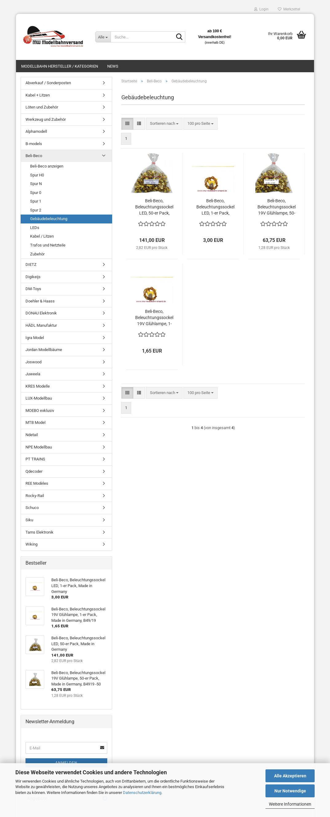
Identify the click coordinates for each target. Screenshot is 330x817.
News (112, 66)
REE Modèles (37, 483)
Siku (29, 520)
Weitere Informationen (290, 804)
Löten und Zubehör (42, 107)
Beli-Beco (34, 155)
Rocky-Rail (35, 495)
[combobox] (164, 124)
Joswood (33, 362)
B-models (34, 143)
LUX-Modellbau (39, 398)
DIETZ (31, 264)
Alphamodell (36, 131)
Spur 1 (35, 201)
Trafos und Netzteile (47, 245)
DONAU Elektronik (41, 313)
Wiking (31, 544)
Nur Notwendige (290, 790)
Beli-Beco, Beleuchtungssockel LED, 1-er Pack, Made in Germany (215, 207)
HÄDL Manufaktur (41, 325)
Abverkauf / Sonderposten (48, 83)
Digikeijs (33, 276)
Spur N (36, 183)
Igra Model (35, 337)
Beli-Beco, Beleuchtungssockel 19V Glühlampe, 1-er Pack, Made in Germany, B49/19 (154, 318)
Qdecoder (34, 471)
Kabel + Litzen (38, 95)
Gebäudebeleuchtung (48, 218)
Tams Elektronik (39, 532)
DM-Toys (33, 288)
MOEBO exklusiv (40, 410)
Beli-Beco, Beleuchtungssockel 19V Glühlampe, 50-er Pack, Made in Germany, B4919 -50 (276, 207)
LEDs (34, 227)
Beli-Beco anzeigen (46, 166)
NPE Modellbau (39, 447)
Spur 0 (35, 192)
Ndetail (32, 434)
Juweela (33, 374)
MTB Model (35, 422)
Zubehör (37, 254)
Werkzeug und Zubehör (46, 119)
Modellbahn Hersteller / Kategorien (59, 66)
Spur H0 (37, 175)
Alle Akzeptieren (290, 775)
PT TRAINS (35, 459)
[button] (127, 124)
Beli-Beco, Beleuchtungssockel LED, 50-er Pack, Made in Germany (154, 207)
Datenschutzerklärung (142, 792)
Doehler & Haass (40, 301)
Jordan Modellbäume (44, 349)
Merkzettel (289, 9)
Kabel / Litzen (42, 236)
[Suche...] (103, 36)
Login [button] (261, 9)
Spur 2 (35, 210)
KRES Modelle (38, 386)
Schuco (32, 507)
